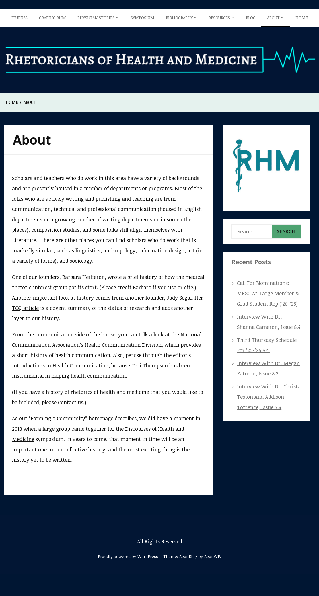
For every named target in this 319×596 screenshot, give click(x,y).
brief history (142, 276)
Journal (19, 17)
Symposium (142, 17)
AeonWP (212, 556)
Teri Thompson (149, 365)
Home (301, 17)
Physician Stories (96, 17)
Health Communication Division (123, 344)
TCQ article (25, 307)
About (273, 17)
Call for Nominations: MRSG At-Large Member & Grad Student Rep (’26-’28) (268, 293)
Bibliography (179, 17)
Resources (219, 17)
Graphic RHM (52, 17)
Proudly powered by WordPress (128, 556)
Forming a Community (58, 418)
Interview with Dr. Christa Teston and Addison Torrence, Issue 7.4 (269, 397)
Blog (251, 17)
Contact (68, 402)
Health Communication (80, 365)
